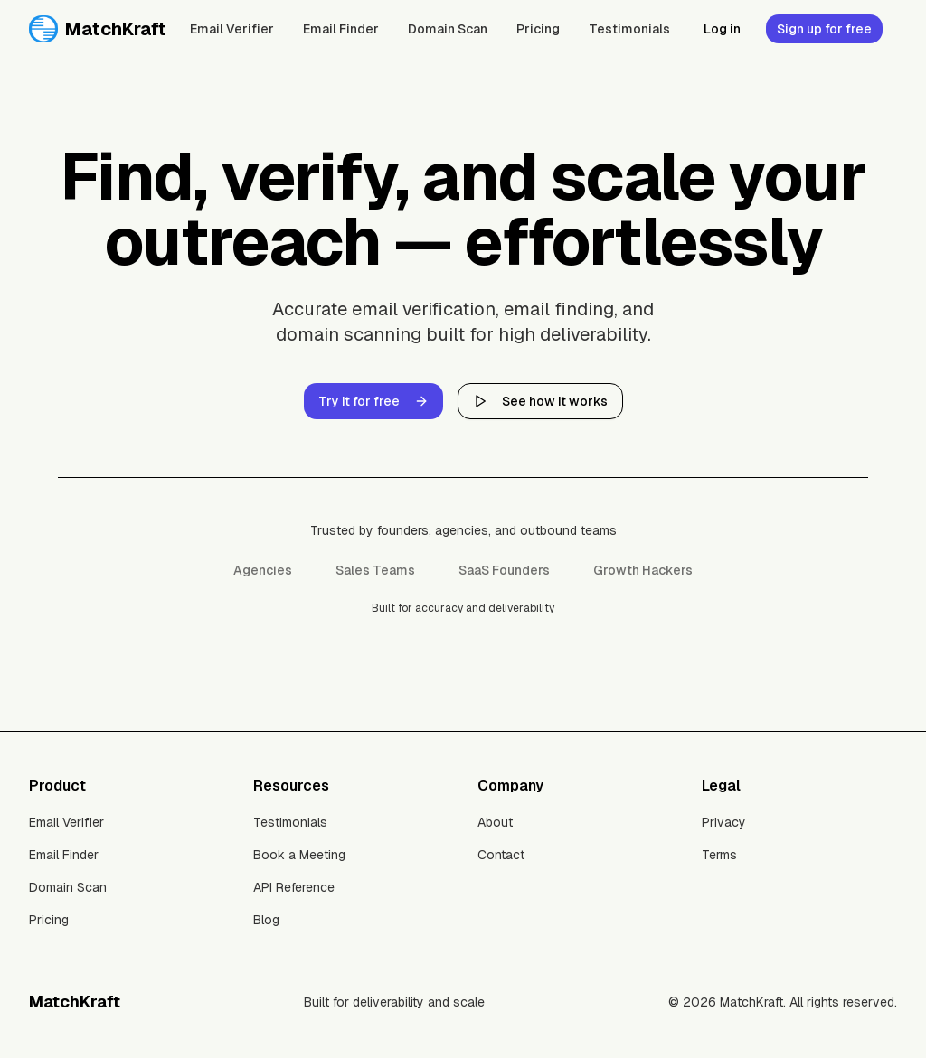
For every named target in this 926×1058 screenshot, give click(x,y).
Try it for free (373, 401)
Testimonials (629, 29)
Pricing (538, 29)
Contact (500, 855)
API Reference (294, 887)
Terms (719, 855)
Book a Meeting (299, 855)
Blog (266, 920)
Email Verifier (232, 29)
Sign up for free (824, 29)
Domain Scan (447, 29)
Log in (722, 29)
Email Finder (341, 29)
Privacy (724, 822)
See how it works (540, 401)
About (495, 822)
